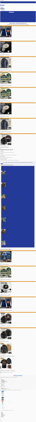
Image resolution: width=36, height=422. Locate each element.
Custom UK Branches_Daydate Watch (4, 116)
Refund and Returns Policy (4, 381)
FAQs (2, 8)
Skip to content (2, 0)
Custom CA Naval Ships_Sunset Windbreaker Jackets (6, 310)
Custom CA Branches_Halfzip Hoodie (4, 341)
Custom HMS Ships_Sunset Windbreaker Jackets (5, 39)
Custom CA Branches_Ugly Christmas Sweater (5, 279)
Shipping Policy (3, 382)
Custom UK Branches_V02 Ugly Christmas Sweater (6, 85)
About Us (2, 7)
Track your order (3, 10)
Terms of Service (3, 380)
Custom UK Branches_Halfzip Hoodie (4, 147)
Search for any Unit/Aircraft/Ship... (5, 12)
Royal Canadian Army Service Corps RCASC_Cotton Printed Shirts (7, 370)
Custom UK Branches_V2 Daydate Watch (4, 54)
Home (2, 6)
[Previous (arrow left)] (0, 421)
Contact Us (2, 9)
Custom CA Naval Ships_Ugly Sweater (4, 264)
